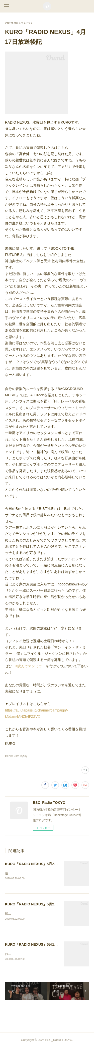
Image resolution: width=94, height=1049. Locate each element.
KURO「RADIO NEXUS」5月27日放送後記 (39, 864)
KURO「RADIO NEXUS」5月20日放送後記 (39, 904)
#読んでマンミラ (29, 666)
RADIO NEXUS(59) (16, 756)
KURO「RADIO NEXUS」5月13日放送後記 (39, 945)
